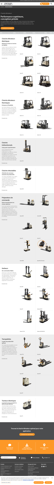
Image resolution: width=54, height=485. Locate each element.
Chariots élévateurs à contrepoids (7, 32)
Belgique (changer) (48, 0)
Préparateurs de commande (39, 32)
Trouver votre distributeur (40, 0)
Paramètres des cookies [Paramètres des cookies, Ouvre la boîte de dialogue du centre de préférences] (6, 482)
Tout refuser (48, 482)
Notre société (31, 466)
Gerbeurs (48, 32)
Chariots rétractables (29, 32)
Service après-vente (19, 469)
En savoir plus (4, 58)
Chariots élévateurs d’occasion (5, 471)
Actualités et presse (27, 0)
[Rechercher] (51, 4)
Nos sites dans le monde (33, 472)
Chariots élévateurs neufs (6, 466)
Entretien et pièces (19, 466)
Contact (21, 0)
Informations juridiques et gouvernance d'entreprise (33, 469)
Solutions (17, 471)
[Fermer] (52, 478)
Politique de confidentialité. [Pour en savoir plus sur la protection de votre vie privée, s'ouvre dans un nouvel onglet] (28, 480)
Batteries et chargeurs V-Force (6, 474)
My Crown (33, 0)
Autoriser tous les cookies (38, 482)
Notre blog (30, 473)
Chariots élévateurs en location (6, 468)
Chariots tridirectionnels (19, 32)
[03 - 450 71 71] (44, 4)
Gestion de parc (18, 468)
